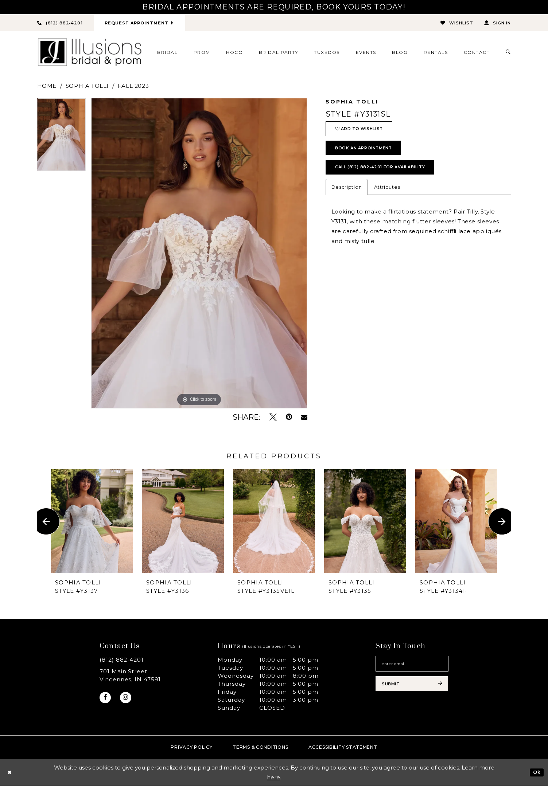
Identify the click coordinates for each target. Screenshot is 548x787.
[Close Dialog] (10, 773)
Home (47, 86)
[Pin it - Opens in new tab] (289, 418)
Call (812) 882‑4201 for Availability (391, 178)
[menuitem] (167, 53)
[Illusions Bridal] (89, 53)
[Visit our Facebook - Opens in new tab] (106, 699)
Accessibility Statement (342, 748)
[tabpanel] (61, 138)
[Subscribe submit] (412, 690)
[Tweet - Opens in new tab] (273, 418)
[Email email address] (412, 666)
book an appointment (371, 155)
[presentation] (92, 522)
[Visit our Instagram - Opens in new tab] (129, 699)
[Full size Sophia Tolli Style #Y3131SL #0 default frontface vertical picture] (199, 254)
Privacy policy (191, 748)
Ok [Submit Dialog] (535, 773)
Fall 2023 (133, 86)
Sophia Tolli (87, 86)
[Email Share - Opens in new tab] (304, 418)
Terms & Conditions (260, 748)
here (273, 778)
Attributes (387, 199)
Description (346, 199)
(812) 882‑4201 (122, 660)
